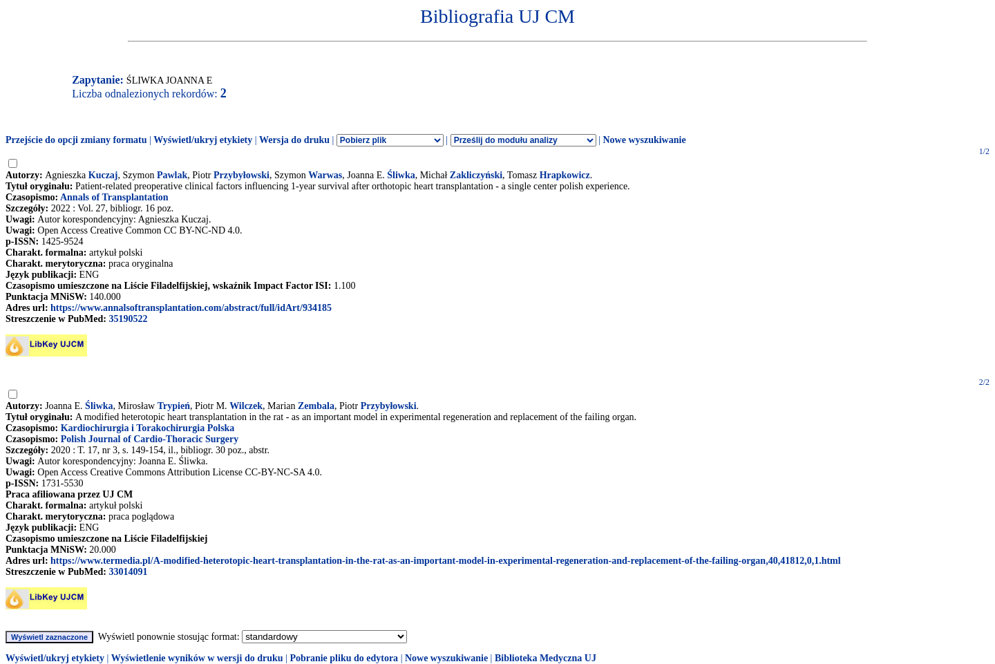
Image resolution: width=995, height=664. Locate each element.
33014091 (127, 572)
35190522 (127, 319)
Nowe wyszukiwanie (644, 140)
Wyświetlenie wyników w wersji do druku (197, 658)
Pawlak (172, 175)
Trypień (174, 406)
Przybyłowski (241, 175)
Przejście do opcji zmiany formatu (76, 140)
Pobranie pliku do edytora (344, 658)
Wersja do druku (294, 140)
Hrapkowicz (565, 175)
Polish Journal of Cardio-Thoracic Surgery (149, 439)
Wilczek (246, 406)
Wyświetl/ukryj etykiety (202, 140)
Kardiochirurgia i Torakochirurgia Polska (148, 428)
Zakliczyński (476, 175)
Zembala (316, 406)
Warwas (325, 175)
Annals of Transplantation (114, 197)
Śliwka (401, 175)
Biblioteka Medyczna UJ (545, 658)
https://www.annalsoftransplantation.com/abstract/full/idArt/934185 (191, 308)
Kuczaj (103, 175)
